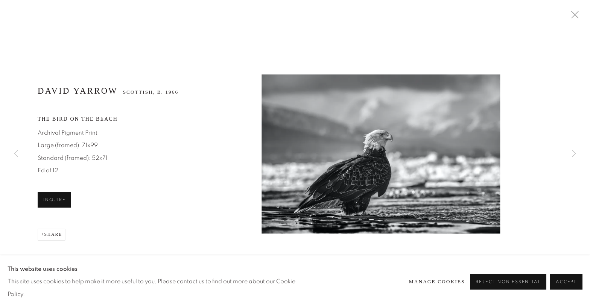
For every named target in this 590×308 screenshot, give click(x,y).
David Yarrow (78, 91)
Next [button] (574, 154)
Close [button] (573, 17)
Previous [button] (16, 154)
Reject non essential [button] (508, 282)
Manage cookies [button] (437, 281)
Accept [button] (566, 282)
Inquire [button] (54, 200)
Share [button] (53, 234)
